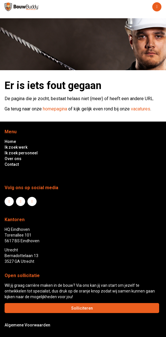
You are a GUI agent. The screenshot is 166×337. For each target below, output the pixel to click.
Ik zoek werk (16, 147)
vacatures (140, 109)
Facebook (20, 201)
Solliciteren (82, 308)
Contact (12, 164)
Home (10, 141)
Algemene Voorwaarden (27, 325)
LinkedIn (9, 201)
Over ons (13, 158)
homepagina (55, 109)
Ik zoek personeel (21, 153)
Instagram (32, 201)
